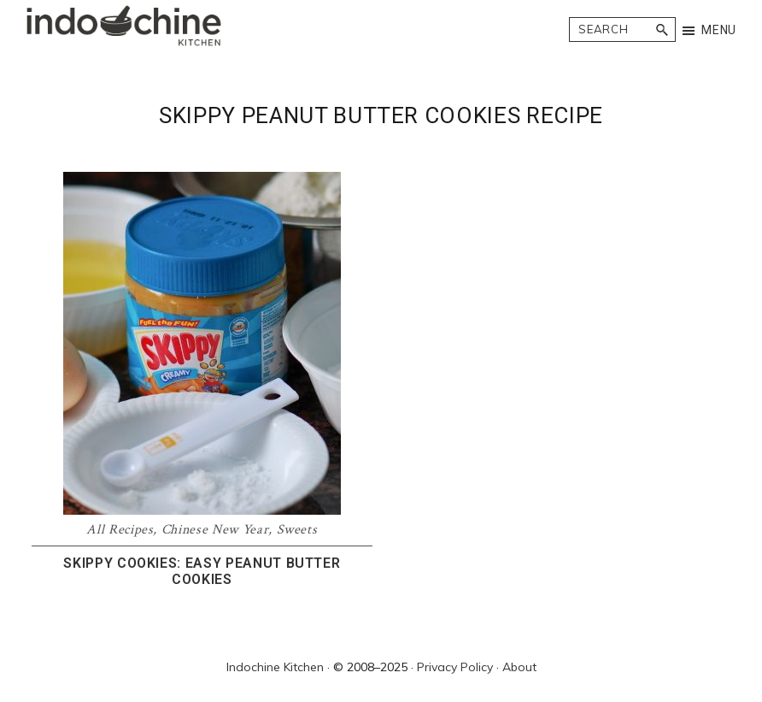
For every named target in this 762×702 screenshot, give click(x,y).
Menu (718, 30)
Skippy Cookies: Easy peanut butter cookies (201, 571)
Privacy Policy (455, 667)
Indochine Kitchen (275, 667)
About (519, 667)
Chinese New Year (214, 530)
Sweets (297, 530)
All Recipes (119, 530)
